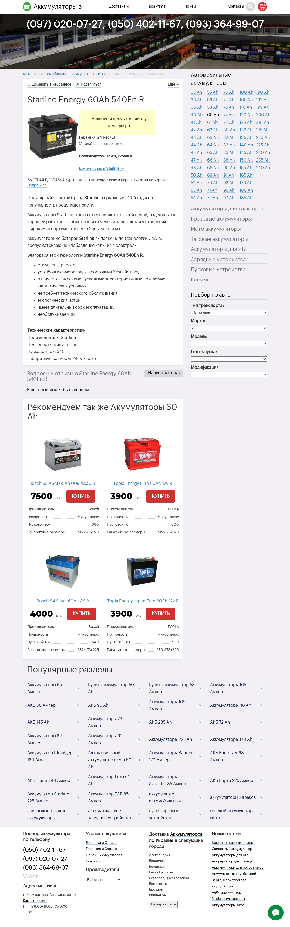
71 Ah (212, 190)
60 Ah (213, 115)
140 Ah (246, 145)
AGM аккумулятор (226, 892)
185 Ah (246, 198)
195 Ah (262, 107)
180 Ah (246, 190)
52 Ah (196, 183)
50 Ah (197, 175)
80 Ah (229, 130)
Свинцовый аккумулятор (232, 849)
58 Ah (213, 107)
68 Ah (213, 168)
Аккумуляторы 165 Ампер (228, 688)
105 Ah (246, 100)
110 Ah (246, 107)
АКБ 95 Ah (98, 705)
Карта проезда (35, 900)
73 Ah (228, 92)
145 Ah (246, 153)
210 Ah (262, 122)
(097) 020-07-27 (45, 859)
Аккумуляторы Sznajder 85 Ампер (167, 780)
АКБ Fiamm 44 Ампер (48, 780)
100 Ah (246, 92)
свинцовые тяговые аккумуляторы (46, 814)
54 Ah (196, 198)
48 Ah (197, 168)
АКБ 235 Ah (160, 722)
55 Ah (212, 92)
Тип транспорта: (207, 306)
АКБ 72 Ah (220, 722)
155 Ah (246, 168)
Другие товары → (101, 168)
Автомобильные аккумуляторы (211, 79)
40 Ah (197, 115)
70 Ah (213, 183)
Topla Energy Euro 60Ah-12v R (142, 483)
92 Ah (229, 183)
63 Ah (213, 138)
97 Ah (228, 198)
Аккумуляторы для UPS (230, 855)
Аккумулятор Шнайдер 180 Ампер (49, 756)
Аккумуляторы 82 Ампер (44, 739)
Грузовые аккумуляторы (221, 219)
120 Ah (246, 115)
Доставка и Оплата (119, 13)
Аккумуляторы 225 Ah (170, 739)
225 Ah (262, 145)
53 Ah (196, 190)
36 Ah (197, 100)
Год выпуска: (204, 352)
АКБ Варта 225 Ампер (231, 780)
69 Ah (213, 175)
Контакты (235, 6)
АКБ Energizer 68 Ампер (227, 756)
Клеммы (201, 279)
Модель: (199, 336)
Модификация (204, 367)
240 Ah (263, 168)
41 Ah (196, 122)
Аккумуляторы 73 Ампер (105, 722)
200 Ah (263, 115)
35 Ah (196, 92)
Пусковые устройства (218, 269)
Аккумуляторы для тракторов (228, 208)
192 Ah (262, 100)
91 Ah (228, 175)
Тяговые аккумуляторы (219, 239)
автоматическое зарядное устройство (109, 814)
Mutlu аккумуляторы (228, 898)
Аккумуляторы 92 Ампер (105, 739)
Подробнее (37, 185)
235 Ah (263, 160)
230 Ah (263, 153)
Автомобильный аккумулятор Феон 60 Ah (109, 760)
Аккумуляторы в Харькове (57, 13)
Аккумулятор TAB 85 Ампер (108, 797)
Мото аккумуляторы (216, 229)
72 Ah (212, 198)
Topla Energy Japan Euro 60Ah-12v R (143, 601)
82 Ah (229, 138)
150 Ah (246, 160)
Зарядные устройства (218, 259)
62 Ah (213, 130)
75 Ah (228, 107)
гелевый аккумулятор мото (231, 814)
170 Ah (246, 183)
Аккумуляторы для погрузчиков (238, 867)
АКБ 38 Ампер (41, 705)
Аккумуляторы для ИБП (220, 249)
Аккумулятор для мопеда (232, 861)
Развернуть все (163, 904)
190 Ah (262, 92)
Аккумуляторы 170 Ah (231, 739)
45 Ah (196, 153)
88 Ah (229, 160)
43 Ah (197, 138)
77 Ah (228, 115)
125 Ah (246, 122)
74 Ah (228, 100)
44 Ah (197, 145)
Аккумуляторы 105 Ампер (167, 705)
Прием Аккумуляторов (197, 13)
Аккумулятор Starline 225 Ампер (48, 797)
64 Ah (213, 145)
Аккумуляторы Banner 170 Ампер (171, 756)
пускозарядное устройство (164, 814)
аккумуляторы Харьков (233, 797)
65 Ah (213, 153)
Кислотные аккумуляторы (232, 842)
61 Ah (212, 122)
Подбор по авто (211, 295)
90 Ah (229, 168)
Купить (81, 496)
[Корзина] (262, 6)
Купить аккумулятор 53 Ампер (172, 688)
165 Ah (246, 175)
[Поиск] (250, 6)
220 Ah (263, 138)
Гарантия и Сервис (156, 13)
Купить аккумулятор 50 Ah (111, 688)
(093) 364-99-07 (45, 868)
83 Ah (229, 145)
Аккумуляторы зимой (229, 905)
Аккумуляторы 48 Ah (230, 705)
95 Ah (229, 190)
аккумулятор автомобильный (165, 797)
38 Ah (197, 107)
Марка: (198, 321)
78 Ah (228, 122)
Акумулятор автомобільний (234, 874)
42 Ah (196, 130)
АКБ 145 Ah (38, 722)
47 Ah (196, 160)
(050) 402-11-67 (44, 850)
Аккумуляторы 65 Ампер (44, 688)
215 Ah (262, 130)
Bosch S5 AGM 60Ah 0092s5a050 (63, 483)
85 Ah (229, 153)
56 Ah (213, 100)
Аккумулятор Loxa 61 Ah (108, 780)
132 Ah (246, 130)
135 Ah (246, 138)
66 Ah (213, 160)
